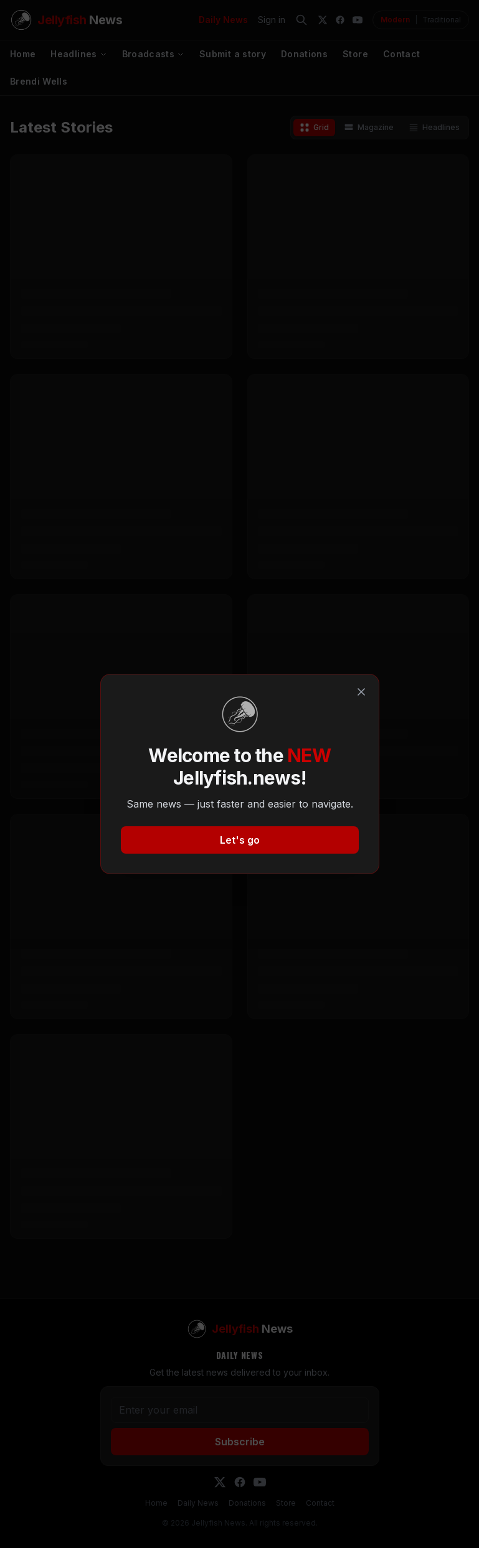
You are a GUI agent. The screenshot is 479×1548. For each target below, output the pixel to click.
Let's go (240, 840)
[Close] (361, 692)
